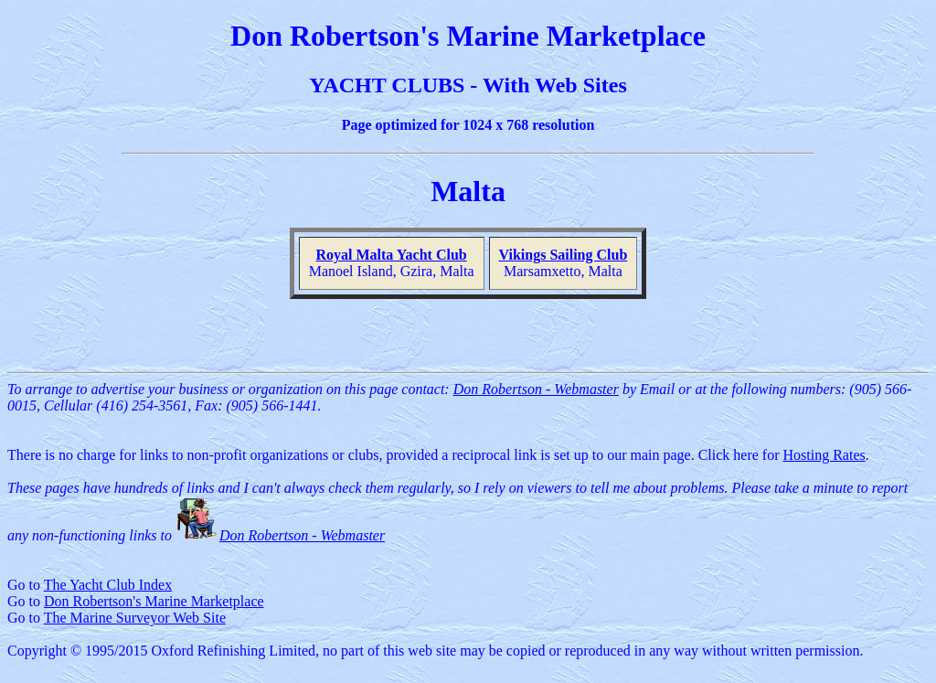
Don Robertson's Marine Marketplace (154, 601)
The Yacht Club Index (108, 584)
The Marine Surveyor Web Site (135, 617)
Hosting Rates (824, 455)
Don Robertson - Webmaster (536, 389)
